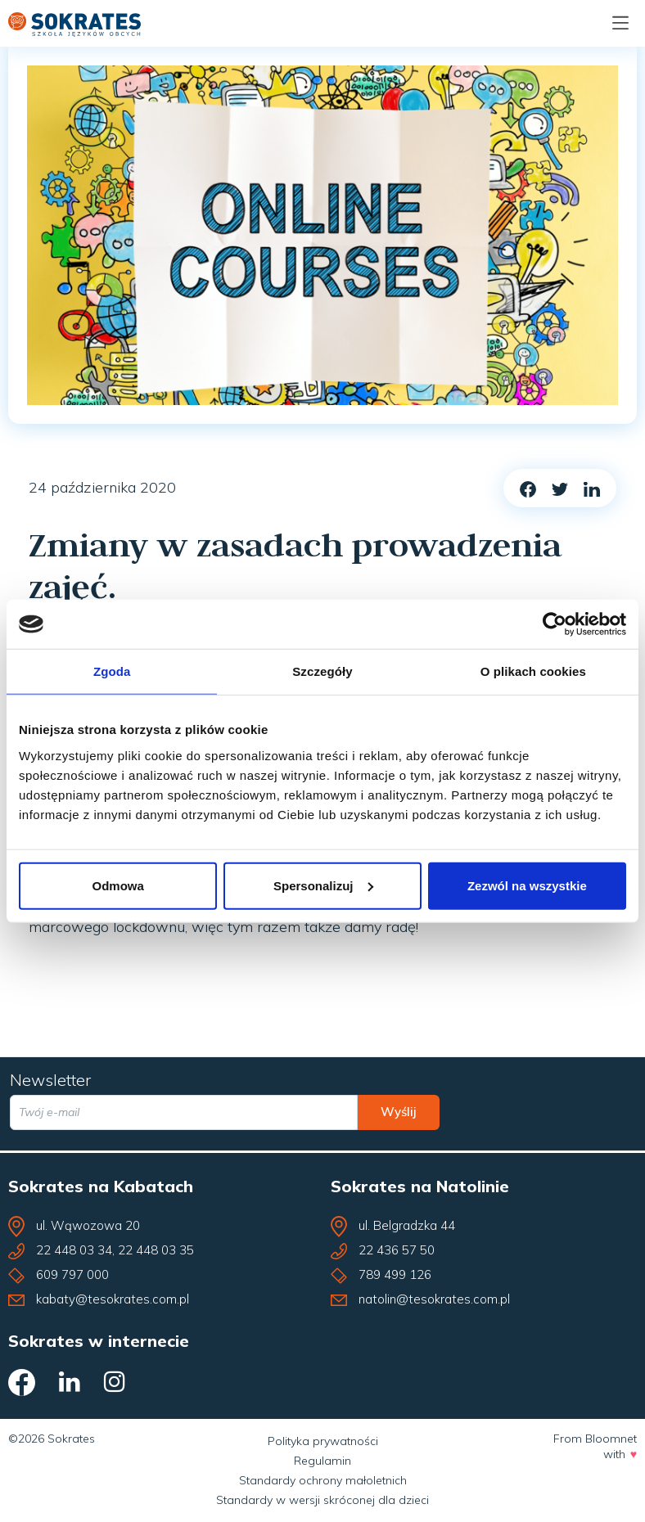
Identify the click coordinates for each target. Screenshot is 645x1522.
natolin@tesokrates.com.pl (434, 1299)
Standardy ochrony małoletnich (323, 1480)
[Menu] (620, 22)
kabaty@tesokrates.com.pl (112, 1299)
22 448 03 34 (74, 1250)
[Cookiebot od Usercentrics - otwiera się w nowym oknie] (554, 624)
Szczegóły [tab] (322, 671)
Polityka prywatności (323, 1441)
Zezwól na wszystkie (527, 885)
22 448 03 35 (156, 1250)
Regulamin (322, 1460)
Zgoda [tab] (112, 671)
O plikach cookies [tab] (533, 671)
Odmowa (118, 885)
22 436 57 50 (397, 1250)
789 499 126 (395, 1274)
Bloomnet (611, 1438)
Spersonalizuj (323, 885)
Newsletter (50, 1079)
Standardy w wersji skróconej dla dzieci (322, 1500)
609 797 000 (72, 1274)
